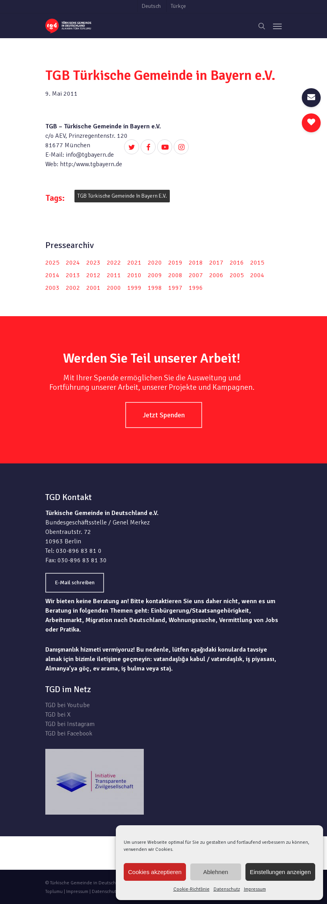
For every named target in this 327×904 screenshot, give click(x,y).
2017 (216, 263)
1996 (196, 288)
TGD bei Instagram (70, 724)
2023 (93, 263)
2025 (52, 263)
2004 (257, 275)
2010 (134, 275)
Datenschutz (227, 889)
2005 (237, 275)
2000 (114, 288)
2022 (114, 263)
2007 (196, 275)
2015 (257, 263)
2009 (155, 275)
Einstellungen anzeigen (280, 872)
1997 (175, 288)
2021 (134, 263)
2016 (237, 263)
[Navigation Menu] (277, 26)
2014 (52, 275)
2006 (216, 275)
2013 (73, 275)
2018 (196, 263)
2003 (52, 288)
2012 (93, 275)
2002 (73, 288)
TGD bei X (58, 715)
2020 (155, 263)
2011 (114, 275)
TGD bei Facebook (68, 733)
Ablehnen (215, 872)
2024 (73, 263)
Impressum (255, 889)
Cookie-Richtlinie (191, 889)
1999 (134, 288)
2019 (175, 263)
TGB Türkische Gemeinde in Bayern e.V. (122, 196)
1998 (155, 288)
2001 (93, 288)
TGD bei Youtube (67, 705)
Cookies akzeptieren (155, 872)
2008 (175, 275)
